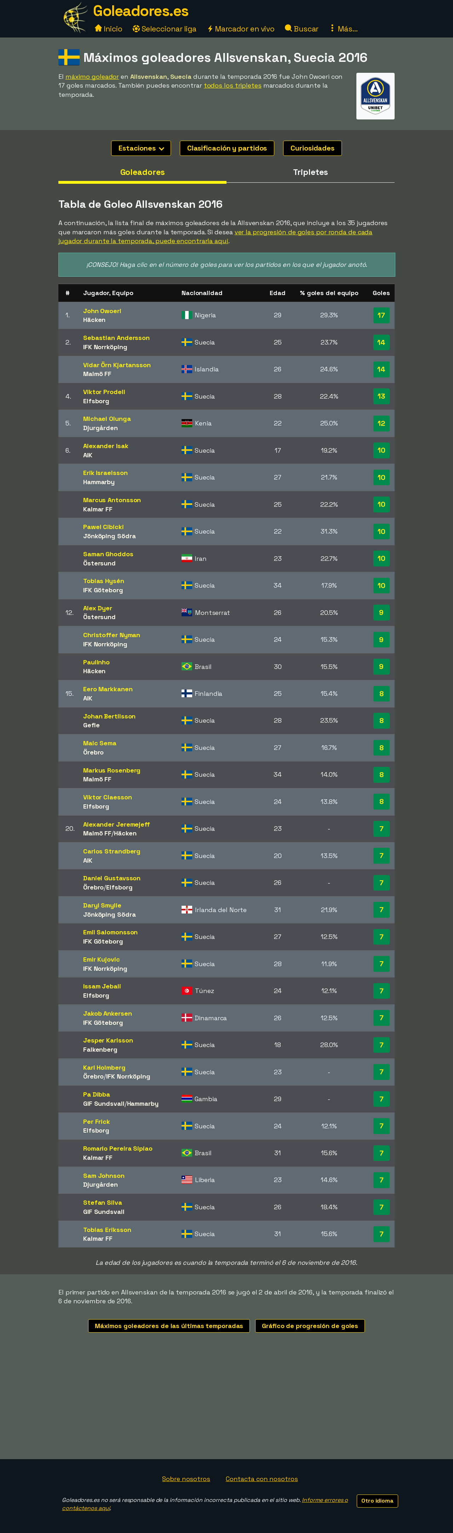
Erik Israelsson (105, 473)
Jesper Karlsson (108, 1040)
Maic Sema (99, 743)
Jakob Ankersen (107, 1013)
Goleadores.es (141, 10)
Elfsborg (96, 401)
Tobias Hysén (103, 581)
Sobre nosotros (186, 1479)
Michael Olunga (107, 419)
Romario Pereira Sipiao (118, 1148)
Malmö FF (97, 374)
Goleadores (142, 172)
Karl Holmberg (104, 1067)
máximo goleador (92, 76)
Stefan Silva (102, 1202)
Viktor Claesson (107, 797)
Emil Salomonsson (110, 932)
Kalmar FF (98, 509)
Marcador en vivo (241, 29)
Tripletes (310, 172)
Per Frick (96, 1121)
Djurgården (100, 428)
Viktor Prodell (104, 392)
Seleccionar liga (164, 29)
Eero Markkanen (108, 689)
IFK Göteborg (103, 590)
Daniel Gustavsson (112, 878)
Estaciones (141, 148)
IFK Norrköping (105, 347)
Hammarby (99, 482)
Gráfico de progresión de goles (310, 1326)
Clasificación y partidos (227, 148)
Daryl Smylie (102, 905)
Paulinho (96, 662)
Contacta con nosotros (262, 1479)
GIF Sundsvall (104, 1103)
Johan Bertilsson (109, 716)
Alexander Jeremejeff (116, 824)
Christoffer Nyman (111, 635)
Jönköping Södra (109, 536)
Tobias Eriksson (107, 1230)
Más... (343, 29)
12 (381, 423)
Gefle (91, 725)
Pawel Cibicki (103, 527)
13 (381, 396)
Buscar (302, 29)
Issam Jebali (102, 986)
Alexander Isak (105, 446)
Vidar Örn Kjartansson (117, 365)
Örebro (93, 752)
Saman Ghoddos (108, 554)
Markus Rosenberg (112, 770)
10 (381, 450)
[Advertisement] (226, 1406)
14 (381, 342)
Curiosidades (312, 148)
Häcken (94, 320)
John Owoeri (102, 311)
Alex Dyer (97, 608)
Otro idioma (377, 1500)
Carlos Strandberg (112, 851)
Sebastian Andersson (116, 338)
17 (381, 315)
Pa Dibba (96, 1094)
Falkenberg (100, 1049)
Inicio (108, 29)
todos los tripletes (233, 85)
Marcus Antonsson (112, 500)
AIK (87, 455)
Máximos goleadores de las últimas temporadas (169, 1326)
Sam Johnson (104, 1175)
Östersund (99, 563)
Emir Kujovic (101, 959)
